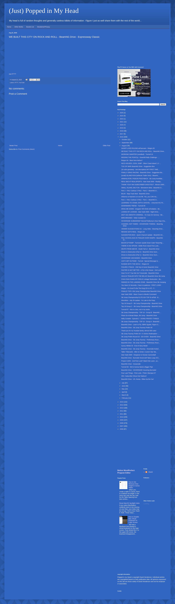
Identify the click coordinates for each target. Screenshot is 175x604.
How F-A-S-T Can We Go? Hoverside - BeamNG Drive (140, 273)
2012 (122, 411)
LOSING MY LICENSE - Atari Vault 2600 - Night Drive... (140, 212)
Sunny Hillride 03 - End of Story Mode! (134, 346)
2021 (122, 122)
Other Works (18, 27)
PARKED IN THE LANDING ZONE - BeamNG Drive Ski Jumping (143, 282)
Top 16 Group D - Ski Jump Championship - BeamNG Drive (141, 303)
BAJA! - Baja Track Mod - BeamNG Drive (135, 194)
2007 (122, 426)
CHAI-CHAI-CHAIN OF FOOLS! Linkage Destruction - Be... (141, 279)
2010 (122, 417)
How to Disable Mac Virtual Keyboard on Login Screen (133, 519)
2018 (122, 131)
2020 (122, 125)
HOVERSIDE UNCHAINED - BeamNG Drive (136, 258)
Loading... (147, 504)
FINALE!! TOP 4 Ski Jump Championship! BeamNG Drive (141, 291)
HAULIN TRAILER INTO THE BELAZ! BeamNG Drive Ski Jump (143, 276)
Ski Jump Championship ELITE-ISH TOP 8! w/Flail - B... (140, 297)
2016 (122, 137)
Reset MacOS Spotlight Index (129, 503)
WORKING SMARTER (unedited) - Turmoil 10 (137, 154)
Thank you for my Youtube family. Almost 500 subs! (138, 331)
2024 (122, 116)
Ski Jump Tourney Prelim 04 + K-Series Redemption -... (140, 334)
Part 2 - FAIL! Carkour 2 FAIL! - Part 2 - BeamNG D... (139, 191)
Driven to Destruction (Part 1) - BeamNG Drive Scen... (139, 255)
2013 (122, 408)
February (125, 398)
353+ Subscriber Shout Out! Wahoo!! (134, 376)
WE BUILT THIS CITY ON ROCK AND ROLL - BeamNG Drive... (143, 151)
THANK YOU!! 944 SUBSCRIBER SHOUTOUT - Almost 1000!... (143, 184)
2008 (122, 423)
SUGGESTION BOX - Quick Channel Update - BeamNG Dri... (142, 235)
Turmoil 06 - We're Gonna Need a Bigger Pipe (137, 367)
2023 (122, 119)
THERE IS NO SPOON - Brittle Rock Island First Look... (140, 246)
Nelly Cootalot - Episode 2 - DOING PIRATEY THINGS (140, 318)
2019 (122, 128)
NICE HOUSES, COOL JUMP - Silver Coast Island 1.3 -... (141, 163)
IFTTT (14, 74)
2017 (122, 134)
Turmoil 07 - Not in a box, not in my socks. (135, 309)
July (123, 383)
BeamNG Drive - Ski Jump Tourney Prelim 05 (136, 327)
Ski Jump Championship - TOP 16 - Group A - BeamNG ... (141, 321)
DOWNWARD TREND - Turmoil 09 (133, 206)
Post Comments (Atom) (26, 149)
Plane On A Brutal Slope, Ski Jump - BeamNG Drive (139, 315)
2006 (122, 429)
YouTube (22, 82)
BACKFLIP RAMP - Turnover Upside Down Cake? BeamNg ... (142, 243)
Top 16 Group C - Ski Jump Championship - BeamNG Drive (141, 306)
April (123, 392)
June (123, 386)
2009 (122, 420)
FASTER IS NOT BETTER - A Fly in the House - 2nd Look (141, 270)
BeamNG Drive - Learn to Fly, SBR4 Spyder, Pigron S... (140, 324)
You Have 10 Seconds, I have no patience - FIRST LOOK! (141, 285)
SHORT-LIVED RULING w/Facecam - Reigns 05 (138, 148)
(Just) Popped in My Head (44, 10)
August (124, 146)
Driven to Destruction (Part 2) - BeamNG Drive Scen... (139, 252)
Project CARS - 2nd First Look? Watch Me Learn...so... (140, 361)
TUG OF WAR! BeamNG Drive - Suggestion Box (138, 166)
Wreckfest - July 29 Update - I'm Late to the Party (138, 300)
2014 (122, 405)
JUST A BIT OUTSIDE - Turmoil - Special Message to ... (140, 261)
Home (9, 27)
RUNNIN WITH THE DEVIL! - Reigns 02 (135, 264)
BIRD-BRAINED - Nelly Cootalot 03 (133, 218)
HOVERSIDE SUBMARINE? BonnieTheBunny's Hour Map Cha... (143, 221)
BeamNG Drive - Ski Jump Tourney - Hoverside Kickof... (140, 349)
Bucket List (30, 27)
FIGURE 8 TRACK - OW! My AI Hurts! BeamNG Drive (139, 267)
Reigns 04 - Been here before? (131, 160)
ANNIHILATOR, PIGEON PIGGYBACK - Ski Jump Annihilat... (142, 178)
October (125, 139)
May (123, 389)
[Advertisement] (141, 47)
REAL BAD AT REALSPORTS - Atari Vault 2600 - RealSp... (141, 181)
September (126, 143)
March (124, 395)
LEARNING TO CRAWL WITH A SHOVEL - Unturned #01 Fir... (142, 203)
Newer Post (13, 145)
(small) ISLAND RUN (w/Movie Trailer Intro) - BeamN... (140, 175)
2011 (122, 414)
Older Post (106, 145)
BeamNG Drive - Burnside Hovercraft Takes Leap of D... (140, 358)
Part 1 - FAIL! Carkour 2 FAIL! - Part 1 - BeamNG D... (139, 200)
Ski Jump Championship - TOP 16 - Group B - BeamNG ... (141, 312)
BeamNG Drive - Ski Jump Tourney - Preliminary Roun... (140, 340)
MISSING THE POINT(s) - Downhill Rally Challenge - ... (140, 157)
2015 (122, 402)
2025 (122, 113)
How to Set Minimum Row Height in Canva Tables (134, 484)
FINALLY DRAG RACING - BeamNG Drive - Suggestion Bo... (142, 172)
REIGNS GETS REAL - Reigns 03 (133, 232)
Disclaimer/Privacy (43, 27)
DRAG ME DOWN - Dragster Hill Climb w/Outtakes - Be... (141, 209)
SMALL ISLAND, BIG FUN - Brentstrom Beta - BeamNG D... (142, 188)
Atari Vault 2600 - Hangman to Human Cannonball (138, 355)
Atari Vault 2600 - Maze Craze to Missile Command (138, 294)
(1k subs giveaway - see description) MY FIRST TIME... (140, 169)
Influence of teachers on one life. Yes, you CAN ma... (139, 197)
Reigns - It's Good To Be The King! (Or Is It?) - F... (138, 288)
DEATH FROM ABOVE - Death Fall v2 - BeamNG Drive (140, 249)
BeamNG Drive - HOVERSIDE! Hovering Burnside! (138, 370)
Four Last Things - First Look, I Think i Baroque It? (138, 373)
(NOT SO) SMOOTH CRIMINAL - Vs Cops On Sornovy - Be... (142, 215)
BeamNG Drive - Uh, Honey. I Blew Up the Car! (137, 379)
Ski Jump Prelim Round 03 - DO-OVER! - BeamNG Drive (140, 337)
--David (150, 472)
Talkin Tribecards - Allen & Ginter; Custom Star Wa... (139, 352)
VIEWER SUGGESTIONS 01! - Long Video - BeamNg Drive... (142, 229)
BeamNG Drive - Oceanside (131, 364)
